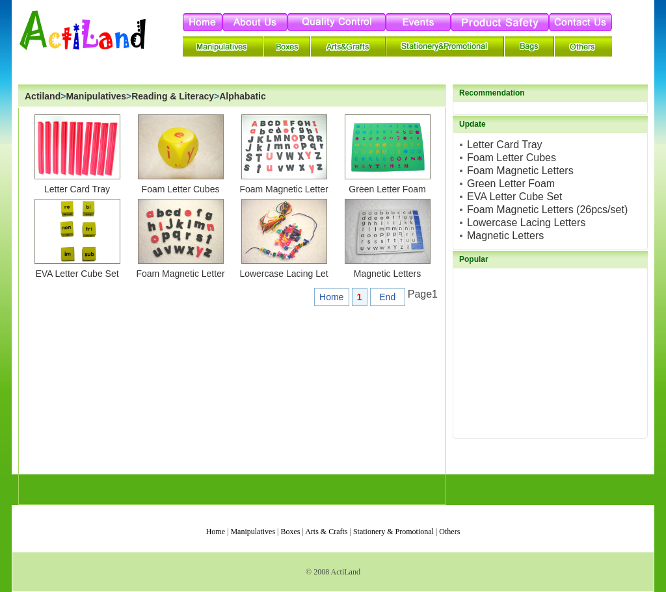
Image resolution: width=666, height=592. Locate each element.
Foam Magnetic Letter (283, 189)
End (387, 297)
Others (449, 531)
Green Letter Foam (387, 189)
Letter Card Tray (77, 189)
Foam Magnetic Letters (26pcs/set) (547, 209)
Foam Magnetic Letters (520, 170)
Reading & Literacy (172, 96)
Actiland (42, 96)
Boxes (290, 531)
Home (331, 297)
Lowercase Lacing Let (283, 273)
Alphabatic (242, 96)
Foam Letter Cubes (181, 189)
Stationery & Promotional (393, 531)
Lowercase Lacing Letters (526, 222)
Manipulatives (96, 96)
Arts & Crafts (326, 531)
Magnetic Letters (387, 273)
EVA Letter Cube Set (76, 273)
